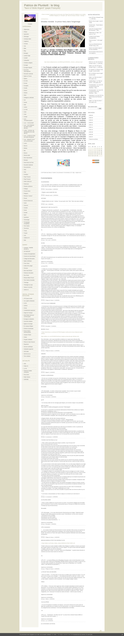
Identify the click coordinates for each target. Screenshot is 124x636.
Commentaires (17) (68, 172)
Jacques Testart (27, 334)
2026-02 (91, 120)
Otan (25, 172)
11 (101, 150)
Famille (25, 88)
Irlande (25, 102)
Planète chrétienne (28, 186)
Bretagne (26, 53)
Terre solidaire (27, 356)
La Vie (25, 368)
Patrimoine (26, 184)
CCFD (25, 303)
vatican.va (26, 289)
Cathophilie (26, 60)
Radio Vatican (27, 377)
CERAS (25, 305)
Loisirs (25, 143)
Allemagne (26, 36)
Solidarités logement (28, 349)
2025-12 (91, 124)
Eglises (25, 78)
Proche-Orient (27, 191)
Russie (25, 198)
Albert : (90, 77)
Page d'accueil (68, 14)
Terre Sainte (26, 226)
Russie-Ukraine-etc (28, 200)
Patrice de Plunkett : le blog (41, 5)
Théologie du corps (28, 284)
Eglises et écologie (28, 323)
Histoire (25, 92)
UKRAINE (26, 379)
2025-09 (91, 132)
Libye (25, 114)
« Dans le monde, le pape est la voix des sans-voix (52, 14)
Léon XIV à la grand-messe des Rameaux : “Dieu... (96, 86)
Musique (26, 160)
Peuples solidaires (28, 339)
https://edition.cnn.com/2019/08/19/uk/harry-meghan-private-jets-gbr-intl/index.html (60, 336)
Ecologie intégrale (28, 67)
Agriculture (26, 34)
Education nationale (28, 73)
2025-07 (91, 136)
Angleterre (26, 41)
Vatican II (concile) (28, 287)
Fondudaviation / (93, 85)
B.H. (90, 73)
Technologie (26, 219)
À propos (30, 24)
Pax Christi (26, 275)
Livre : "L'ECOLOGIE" (29, 123)
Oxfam (25, 337)
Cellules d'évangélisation (29, 253)
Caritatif (25, 58)
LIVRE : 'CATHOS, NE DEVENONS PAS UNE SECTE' (29, 132)
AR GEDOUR (27, 251)
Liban (25, 112)
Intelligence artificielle (29, 97)
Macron (25, 145)
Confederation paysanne (29, 310)
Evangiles (26, 85)
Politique (26, 188)
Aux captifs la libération (29, 300)
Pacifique (26, 174)
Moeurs (25, 153)
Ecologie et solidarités (29, 319)
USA (25, 235)
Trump (25, 230)
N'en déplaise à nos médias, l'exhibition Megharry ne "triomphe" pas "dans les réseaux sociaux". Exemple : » (67, 15)
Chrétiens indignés (28, 62)
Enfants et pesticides (28, 328)
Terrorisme (26, 228)
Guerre (25, 90)
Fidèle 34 (26, 366)
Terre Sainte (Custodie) (29, 280)
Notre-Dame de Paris (29, 162)
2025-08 (91, 134)
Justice (25, 107)
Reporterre (26, 344)
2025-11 (91, 127)
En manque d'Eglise (28, 326)
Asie (25, 46)
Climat (25, 308)
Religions (26, 193)
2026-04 (91, 115)
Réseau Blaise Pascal (29, 277)
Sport (25, 215)
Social (25, 210)
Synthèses (26, 217)
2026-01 (91, 122)
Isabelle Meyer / (92, 81)
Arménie (26, 43)
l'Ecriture (26, 268)
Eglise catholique (28, 261)
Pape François (27, 176)
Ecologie (26, 65)
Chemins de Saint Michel (29, 256)
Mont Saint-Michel (28, 157)
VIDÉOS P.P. (27, 237)
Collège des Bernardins (29, 258)
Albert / (90, 65)
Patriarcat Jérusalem (28, 273)
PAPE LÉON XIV (28, 181)
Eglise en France (28, 76)
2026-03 (91, 117)
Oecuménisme (27, 167)
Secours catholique (28, 346)
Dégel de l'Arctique (28, 312)
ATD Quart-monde (28, 298)
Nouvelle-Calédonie (28, 165)
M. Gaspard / (92, 69)
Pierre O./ (91, 62)
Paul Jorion (26, 374)
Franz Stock (26, 263)
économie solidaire (28, 321)
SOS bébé (26, 351)
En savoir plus (89, 634)
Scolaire (26, 207)
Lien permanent (59, 172)
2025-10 (91, 129)
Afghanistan (26, 29)
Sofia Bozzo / (92, 95)
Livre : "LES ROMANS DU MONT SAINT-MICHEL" (29, 127)
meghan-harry (78, 172)
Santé (25, 203)
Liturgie (25, 116)
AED (25, 363)
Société (25, 212)
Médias (25, 148)
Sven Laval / (48, 240)
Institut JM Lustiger (28, 265)
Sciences (26, 205)
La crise (25, 109)
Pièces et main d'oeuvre (29, 342)
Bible (25, 48)
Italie (25, 104)
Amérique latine (27, 39)
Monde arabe (27, 155)
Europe (25, 83)
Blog (25, 50)
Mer (25, 150)
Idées (25, 95)
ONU (25, 169)
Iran (25, 100)
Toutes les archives (93, 139)
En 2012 (26, 80)
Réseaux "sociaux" (28, 196)
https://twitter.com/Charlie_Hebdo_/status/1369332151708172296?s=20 (58, 543)
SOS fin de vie (27, 353)
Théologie (26, 282)
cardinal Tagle (27, 55)
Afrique (25, 31)
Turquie (25, 233)
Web (25, 240)
